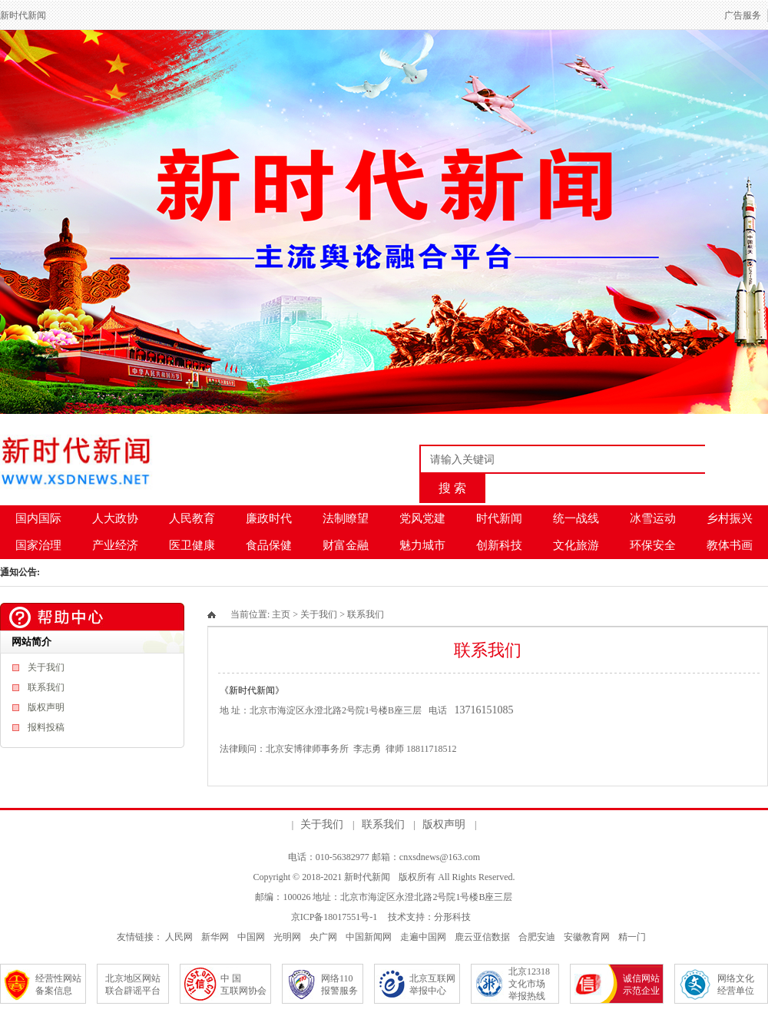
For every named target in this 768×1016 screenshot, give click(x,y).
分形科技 (452, 917)
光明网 (287, 937)
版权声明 (46, 707)
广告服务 (742, 15)
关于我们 (46, 667)
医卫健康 (192, 545)
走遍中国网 (423, 937)
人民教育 (192, 518)
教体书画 (730, 545)
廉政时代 (269, 518)
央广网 (323, 937)
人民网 (179, 937)
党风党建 (422, 518)
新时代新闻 (367, 877)
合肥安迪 (536, 937)
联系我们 (46, 687)
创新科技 (499, 545)
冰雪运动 (653, 518)
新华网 (215, 937)
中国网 (251, 937)
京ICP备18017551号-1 (334, 917)
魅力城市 (422, 545)
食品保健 (269, 545)
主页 (281, 614)
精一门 (632, 937)
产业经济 (115, 545)
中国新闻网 (369, 937)
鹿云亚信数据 (482, 937)
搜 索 (452, 488)
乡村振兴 (730, 518)
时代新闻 (499, 518)
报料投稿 (46, 727)
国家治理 (38, 545)
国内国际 (38, 518)
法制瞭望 (346, 518)
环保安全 (653, 545)
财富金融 (346, 545)
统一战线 (576, 518)
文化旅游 (576, 545)
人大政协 (115, 518)
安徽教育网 (587, 937)
